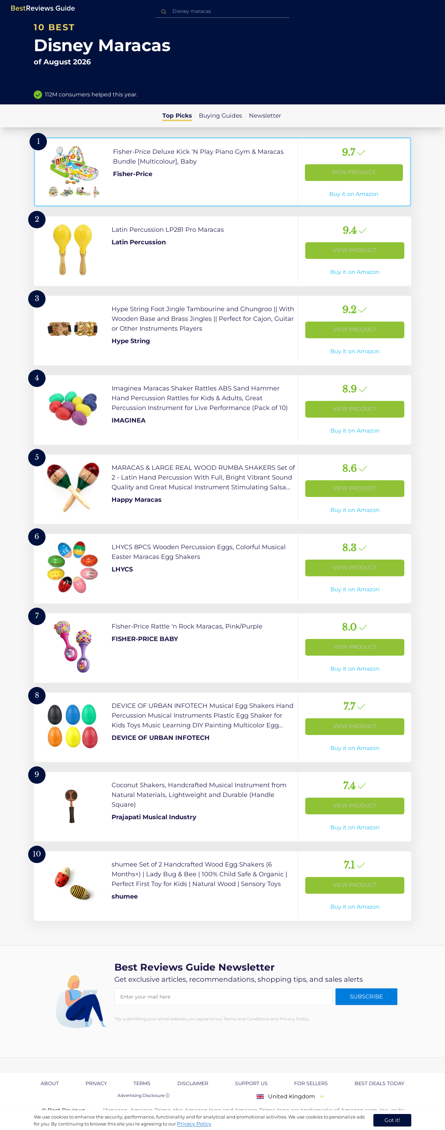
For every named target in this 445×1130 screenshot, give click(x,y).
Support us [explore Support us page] (251, 1083)
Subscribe (366, 996)
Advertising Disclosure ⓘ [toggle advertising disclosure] (144, 1095)
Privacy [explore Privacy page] (96, 1083)
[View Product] (222, 172)
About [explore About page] (50, 1083)
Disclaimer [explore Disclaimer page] (192, 1083)
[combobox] (222, 11)
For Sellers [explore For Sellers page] (311, 1083)
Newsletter (265, 115)
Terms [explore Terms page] (142, 1083)
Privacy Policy (194, 1124)
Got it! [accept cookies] (392, 1120)
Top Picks (177, 115)
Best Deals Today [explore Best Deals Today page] (379, 1083)
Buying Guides (220, 115)
